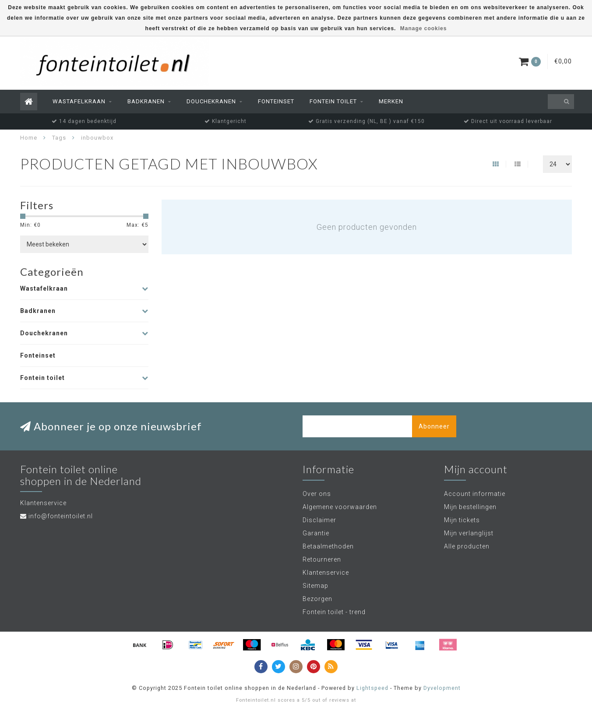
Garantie (316, 533)
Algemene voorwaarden (340, 506)
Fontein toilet (333, 101)
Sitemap (315, 585)
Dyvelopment (442, 688)
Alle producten (467, 546)
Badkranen (146, 101)
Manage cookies (423, 28)
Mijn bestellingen (470, 506)
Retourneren (322, 559)
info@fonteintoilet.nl (60, 516)
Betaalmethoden (328, 546)
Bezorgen (317, 598)
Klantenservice (326, 572)
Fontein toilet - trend (334, 611)
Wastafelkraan (79, 101)
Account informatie (474, 493)
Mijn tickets (462, 520)
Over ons (317, 493)
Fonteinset (276, 101)
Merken (391, 101)
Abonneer (434, 426)
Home (28, 137)
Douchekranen (211, 101)
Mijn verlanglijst (468, 533)
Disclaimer (319, 520)
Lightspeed (372, 688)
